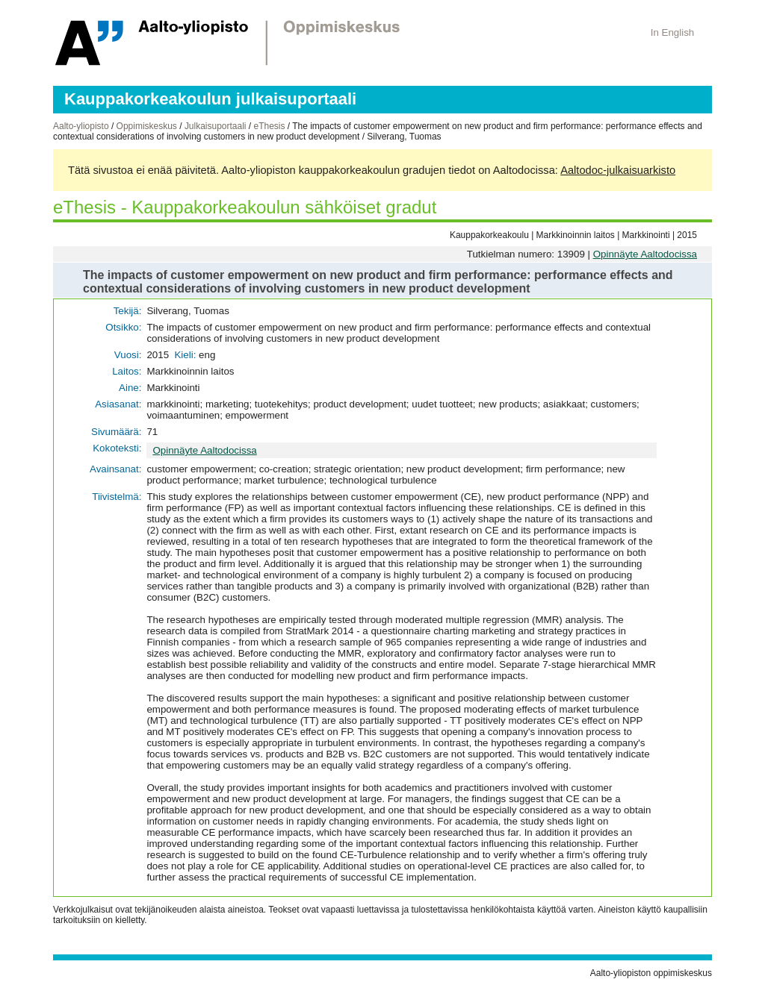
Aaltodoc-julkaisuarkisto (617, 170)
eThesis (269, 126)
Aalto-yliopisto (81, 126)
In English (673, 32)
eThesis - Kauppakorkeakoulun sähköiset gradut (244, 207)
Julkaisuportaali (216, 126)
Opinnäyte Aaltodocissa (645, 254)
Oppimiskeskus (147, 126)
